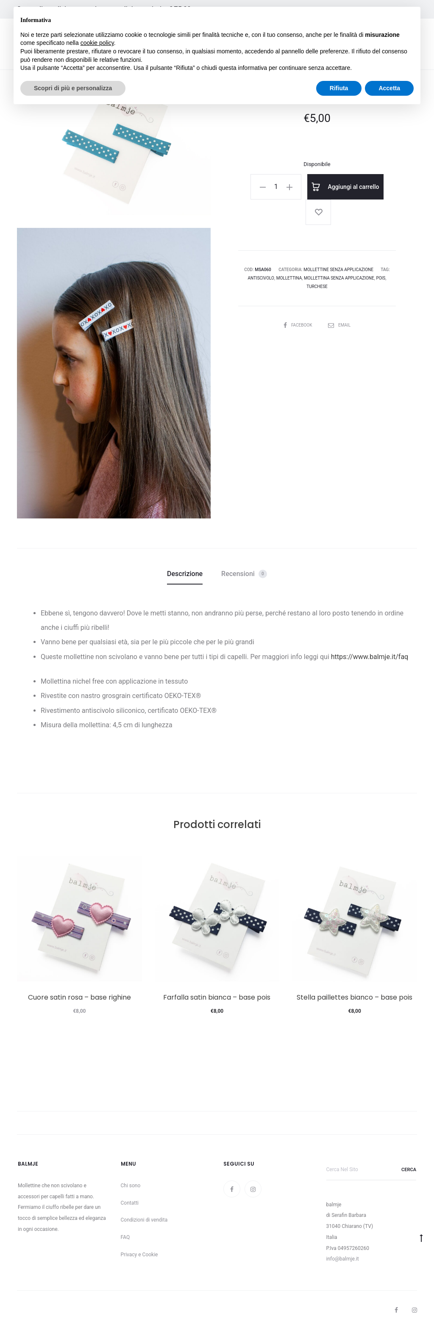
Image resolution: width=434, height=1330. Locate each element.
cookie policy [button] (97, 42)
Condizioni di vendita (144, 1220)
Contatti (130, 1203)
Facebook (298, 325)
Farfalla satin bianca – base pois (216, 997)
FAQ (125, 1237)
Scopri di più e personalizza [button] (73, 88)
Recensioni (244, 574)
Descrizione (185, 574)
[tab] (184, 574)
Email (339, 325)
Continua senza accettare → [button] (374, 17)
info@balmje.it (342, 1259)
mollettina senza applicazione (339, 278)
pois (380, 278)
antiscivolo (261, 278)
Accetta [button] (389, 88)
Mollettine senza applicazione (338, 269)
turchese (317, 286)
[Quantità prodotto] (275, 186)
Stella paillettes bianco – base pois (354, 997)
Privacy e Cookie (139, 1255)
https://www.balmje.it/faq (369, 657)
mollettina (289, 278)
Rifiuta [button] (339, 88)
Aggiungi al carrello (345, 187)
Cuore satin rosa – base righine (79, 997)
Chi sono (131, 1186)
